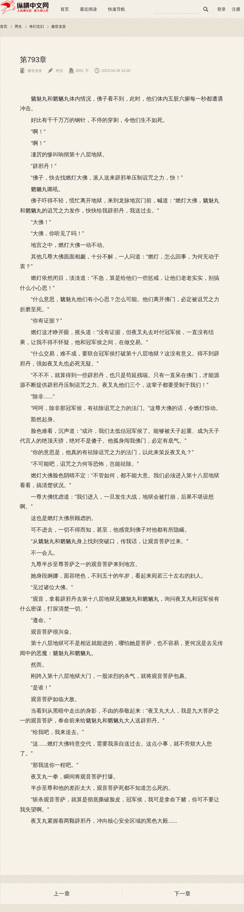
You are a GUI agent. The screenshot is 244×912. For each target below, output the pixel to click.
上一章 (61, 894)
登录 (221, 9)
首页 (64, 9)
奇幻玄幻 (36, 26)
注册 (236, 9)
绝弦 (55, 71)
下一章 (182, 894)
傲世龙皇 (58, 26)
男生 (18, 26)
